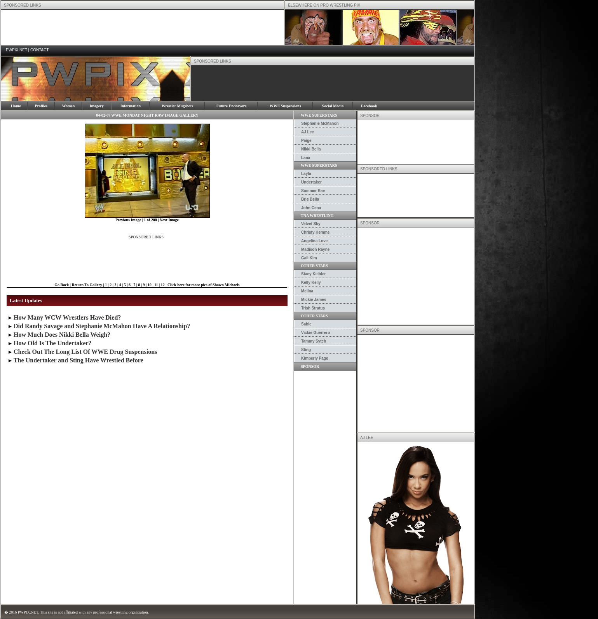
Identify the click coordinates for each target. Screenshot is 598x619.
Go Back (61, 285)
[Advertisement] (142, 27)
